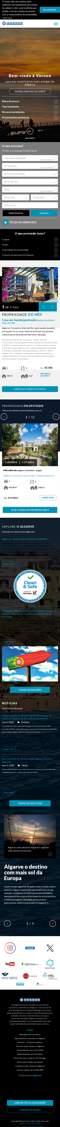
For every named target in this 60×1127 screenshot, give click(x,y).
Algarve (37, 1075)
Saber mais (48, 497)
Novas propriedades (30, 112)
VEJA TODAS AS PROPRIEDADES (30, 510)
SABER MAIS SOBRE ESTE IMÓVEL (30, 389)
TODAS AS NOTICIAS (30, 803)
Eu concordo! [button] (50, 10)
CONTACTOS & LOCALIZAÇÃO (30, 1103)
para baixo (30, 133)
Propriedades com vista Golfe (30, 1050)
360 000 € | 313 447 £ (45, 374)
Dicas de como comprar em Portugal (30, 1058)
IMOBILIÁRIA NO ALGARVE (30, 91)
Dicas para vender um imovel (30, 1062)
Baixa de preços (30, 101)
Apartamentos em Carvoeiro (30, 1054)
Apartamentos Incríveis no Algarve (30, 1038)
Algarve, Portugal (30, 1089)
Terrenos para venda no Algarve (30, 1046)
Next (56, 416)
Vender (30, 244)
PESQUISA (44, 213)
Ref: (46, 368)
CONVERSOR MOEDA (30, 1110)
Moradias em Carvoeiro (30, 1034)
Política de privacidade (30, 1123)
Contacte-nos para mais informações (30, 255)
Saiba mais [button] (7, 18)
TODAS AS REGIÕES (30, 689)
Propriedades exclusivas (30, 117)
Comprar (30, 239)
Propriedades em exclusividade (30, 250)
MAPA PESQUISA (16, 213)
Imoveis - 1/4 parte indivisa (30, 1042)
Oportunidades (30, 106)
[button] (30, 158)
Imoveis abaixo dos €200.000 (30, 1070)
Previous (4, 416)
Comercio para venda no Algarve (30, 1066)
